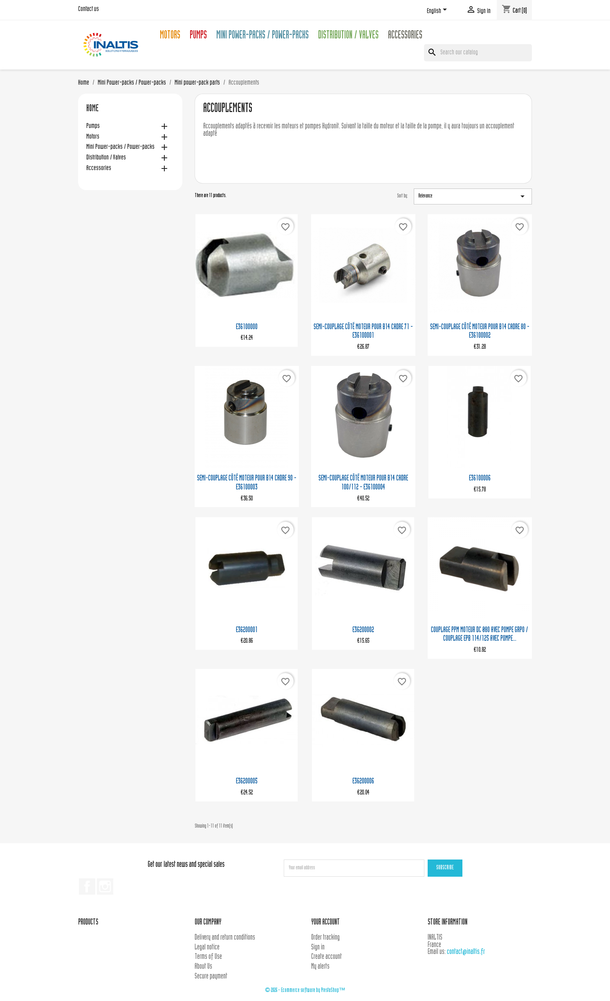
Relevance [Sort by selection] (472, 196)
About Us (203, 967)
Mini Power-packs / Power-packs (262, 36)
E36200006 (363, 782)
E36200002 (363, 630)
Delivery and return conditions (225, 938)
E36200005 (247, 782)
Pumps (198, 36)
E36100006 (480, 479)
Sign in (318, 948)
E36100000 (247, 327)
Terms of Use (208, 957)
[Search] (478, 52)
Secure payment (211, 977)
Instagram (105, 886)
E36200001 (247, 630)
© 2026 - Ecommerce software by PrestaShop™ (305, 991)
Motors (170, 36)
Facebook (87, 886)
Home (92, 109)
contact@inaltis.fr (466, 952)
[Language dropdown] (438, 11)
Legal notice (207, 948)
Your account (325, 922)
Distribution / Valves (348, 36)
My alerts (320, 967)
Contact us (88, 9)
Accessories (405, 36)
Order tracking (325, 938)
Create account (326, 957)
